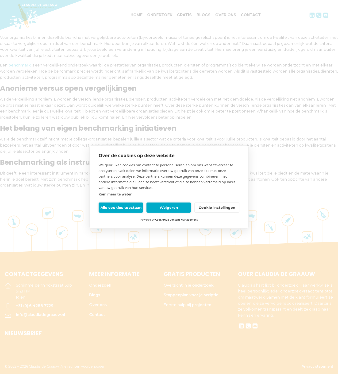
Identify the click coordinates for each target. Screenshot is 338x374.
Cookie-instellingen (217, 207)
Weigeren (169, 207)
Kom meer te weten (115, 194)
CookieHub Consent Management (176, 219)
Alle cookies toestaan (121, 207)
